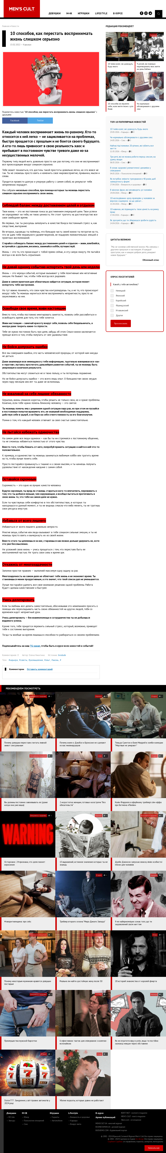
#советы (23, 660)
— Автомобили (56, 1120)
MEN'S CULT (133, 1116)
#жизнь (55, 660)
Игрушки (83, 13)
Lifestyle (101, 13)
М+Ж (69, 13)
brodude (62, 655)
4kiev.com (131, 1120)
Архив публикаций (105, 1117)
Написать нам (153, 1148)
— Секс (25, 1124)
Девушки (55, 13)
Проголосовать (120, 323)
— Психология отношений (33, 1120)
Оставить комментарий (40, 669)
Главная (5, 26)
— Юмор (25, 1117)
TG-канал (35, 645)
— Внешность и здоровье (79, 1117)
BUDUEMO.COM (111, 1130)
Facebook (14, 120)
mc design (140, 1139)
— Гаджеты (54, 1117)
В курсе (118, 13)
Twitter (38, 120)
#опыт (47, 660)
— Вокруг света (74, 1124)
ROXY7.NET (134, 1113)
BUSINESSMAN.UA (110, 1127)
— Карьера (72, 1120)
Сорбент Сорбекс (115, 1141)
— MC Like (11, 1117)
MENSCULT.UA (109, 1123)
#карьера (13, 660)
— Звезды (11, 1120)
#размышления (36, 660)
